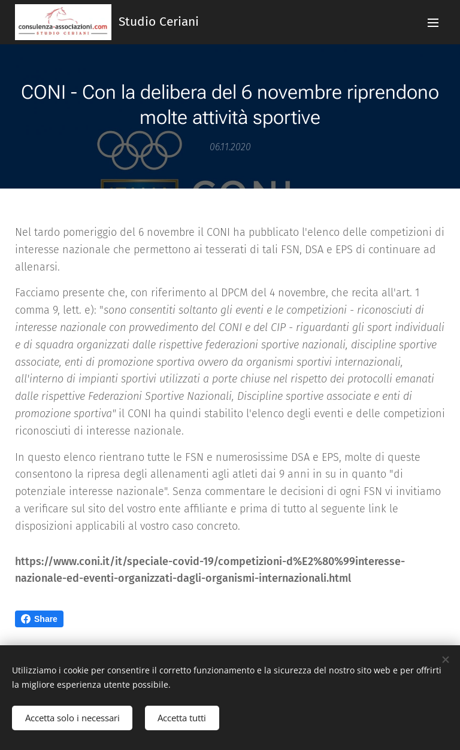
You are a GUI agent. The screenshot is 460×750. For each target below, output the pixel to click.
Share (39, 619)
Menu (433, 22)
